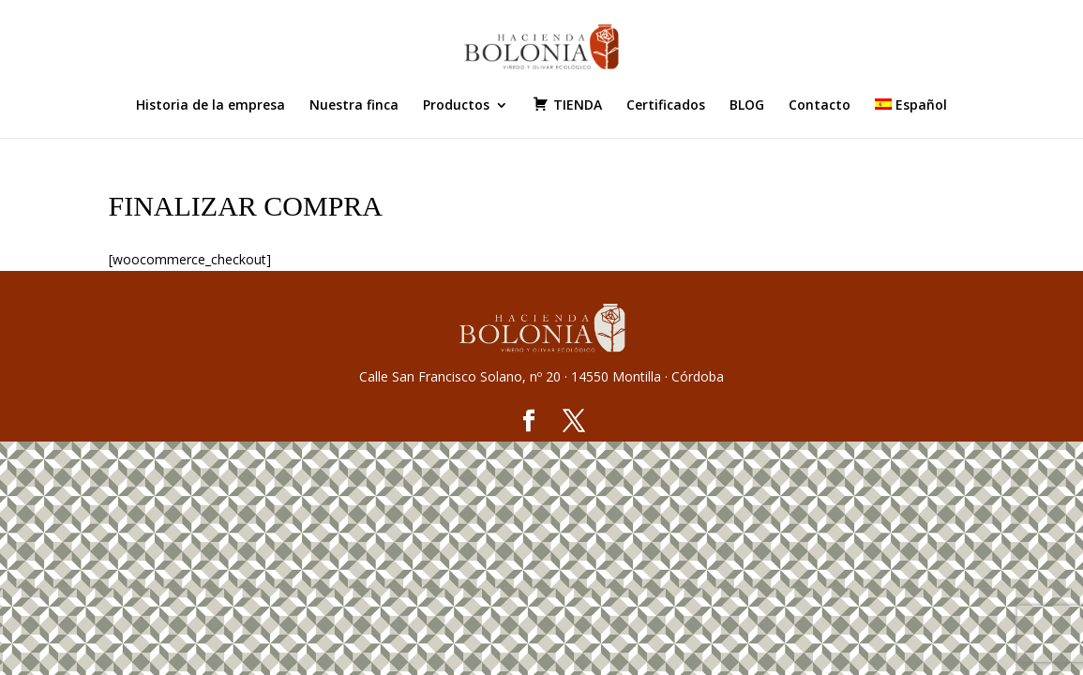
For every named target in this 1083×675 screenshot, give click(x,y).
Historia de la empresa (210, 105)
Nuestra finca (354, 105)
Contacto (819, 105)
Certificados (665, 105)
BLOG (747, 105)
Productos (456, 105)
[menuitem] (911, 118)
